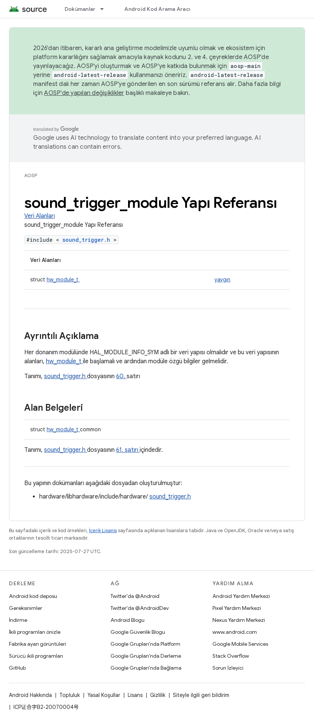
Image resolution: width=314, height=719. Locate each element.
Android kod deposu (33, 596)
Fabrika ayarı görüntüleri (37, 644)
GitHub (17, 667)
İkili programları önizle (34, 632)
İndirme (18, 620)
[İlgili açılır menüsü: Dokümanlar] (105, 9)
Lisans (135, 695)
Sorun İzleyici (227, 667)
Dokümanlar (80, 9)
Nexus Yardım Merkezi (238, 620)
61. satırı (128, 450)
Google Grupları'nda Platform (145, 644)
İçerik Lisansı (103, 530)
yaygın (222, 279)
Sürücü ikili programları (36, 655)
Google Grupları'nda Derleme (146, 655)
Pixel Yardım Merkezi (236, 608)
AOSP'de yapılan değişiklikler (84, 93)
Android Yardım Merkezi (241, 596)
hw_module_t (63, 279)
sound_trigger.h (88, 239)
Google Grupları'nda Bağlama (146, 667)
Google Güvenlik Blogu (138, 632)
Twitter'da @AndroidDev (140, 608)
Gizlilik (157, 695)
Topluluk (69, 695)
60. (121, 376)
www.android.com (234, 632)
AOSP (30, 175)
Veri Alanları (39, 216)
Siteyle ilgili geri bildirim (201, 695)
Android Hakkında (30, 695)
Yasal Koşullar (103, 695)
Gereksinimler (25, 608)
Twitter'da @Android (135, 596)
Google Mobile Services (240, 644)
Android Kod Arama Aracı (157, 9)
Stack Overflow (230, 655)
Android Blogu (127, 620)
